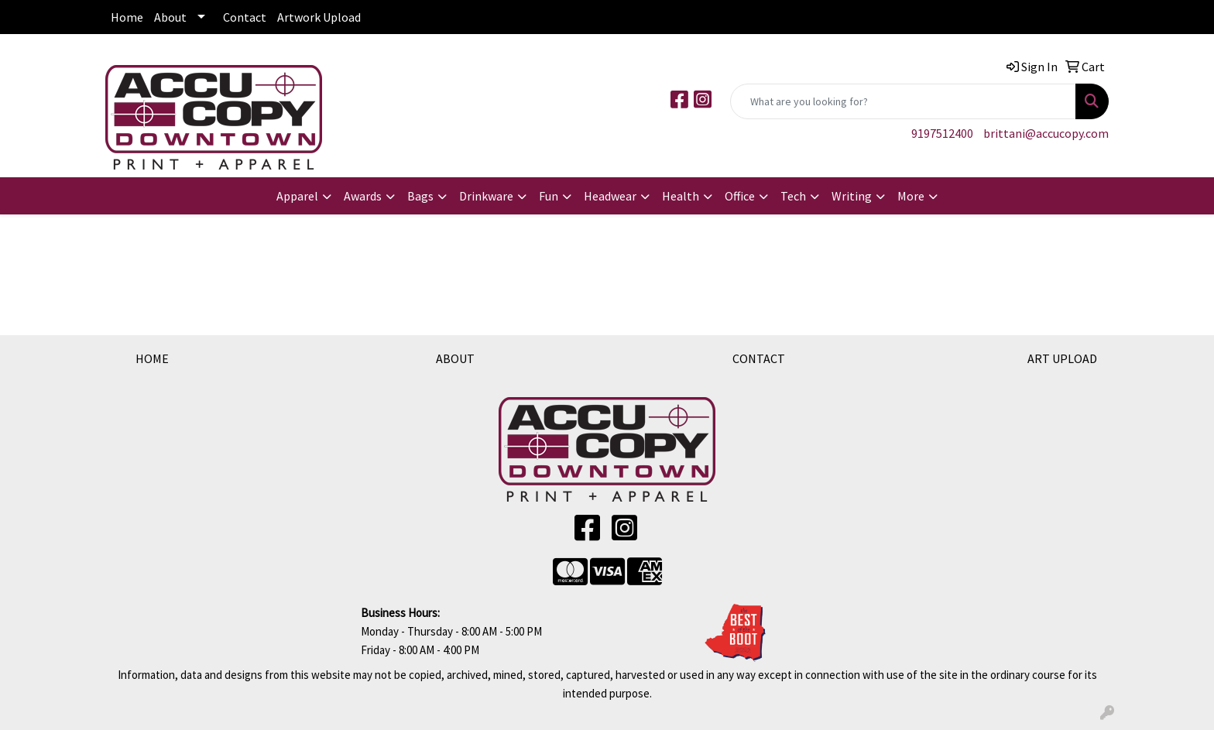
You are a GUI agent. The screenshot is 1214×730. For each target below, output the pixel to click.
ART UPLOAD (1062, 358)
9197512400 (942, 133)
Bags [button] (420, 196)
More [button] (910, 196)
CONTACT (758, 358)
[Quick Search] (903, 101)
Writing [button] (852, 196)
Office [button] (740, 196)
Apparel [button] (297, 196)
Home (127, 17)
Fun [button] (548, 196)
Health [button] (680, 196)
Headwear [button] (610, 196)
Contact (244, 17)
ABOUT (455, 358)
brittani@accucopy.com (1046, 133)
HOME (152, 358)
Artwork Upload (319, 17)
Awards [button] (363, 196)
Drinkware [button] (486, 196)
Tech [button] (793, 196)
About (170, 17)
